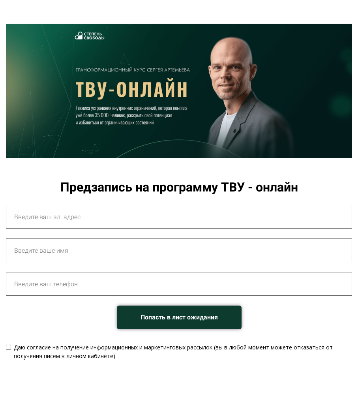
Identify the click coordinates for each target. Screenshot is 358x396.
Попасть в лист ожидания (179, 317)
